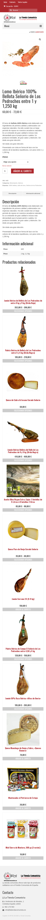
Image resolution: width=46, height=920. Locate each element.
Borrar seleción (7, 166)
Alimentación (40, 32)
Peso (5, 157)
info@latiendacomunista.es (14, 910)
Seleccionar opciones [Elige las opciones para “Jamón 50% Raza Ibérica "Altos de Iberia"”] (23, 708)
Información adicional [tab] (33, 193)
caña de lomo (21, 185)
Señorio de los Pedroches (34, 185)
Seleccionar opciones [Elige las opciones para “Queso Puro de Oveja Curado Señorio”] (23, 559)
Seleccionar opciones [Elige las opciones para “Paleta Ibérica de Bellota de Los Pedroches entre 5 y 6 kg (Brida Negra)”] (23, 360)
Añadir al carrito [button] (23, 609)
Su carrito (11, 6)
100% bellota (13, 185)
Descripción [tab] (12, 193)
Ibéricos (20, 183)
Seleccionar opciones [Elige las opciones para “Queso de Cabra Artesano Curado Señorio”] (23, 410)
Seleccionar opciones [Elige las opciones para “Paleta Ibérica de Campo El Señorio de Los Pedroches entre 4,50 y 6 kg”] (23, 659)
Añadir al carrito (22, 171)
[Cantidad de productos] (4, 171)
